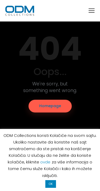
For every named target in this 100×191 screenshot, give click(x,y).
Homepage (50, 105)
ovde (46, 162)
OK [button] (51, 184)
